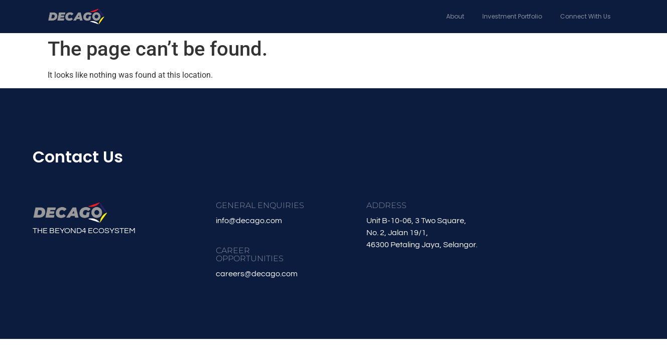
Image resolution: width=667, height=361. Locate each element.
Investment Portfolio (512, 16)
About (455, 16)
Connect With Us (585, 16)
